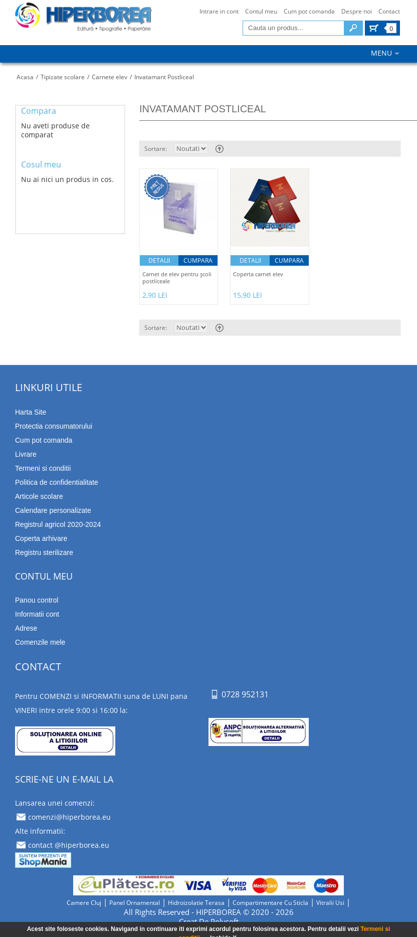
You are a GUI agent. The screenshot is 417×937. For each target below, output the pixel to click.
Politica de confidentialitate (56, 482)
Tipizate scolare (63, 77)
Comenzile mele (40, 642)
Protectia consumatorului (53, 426)
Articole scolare (39, 496)
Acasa (25, 77)
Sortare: (155, 148)
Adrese (26, 628)
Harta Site (30, 412)
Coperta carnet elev (258, 274)
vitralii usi (330, 902)
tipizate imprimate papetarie (83, 21)
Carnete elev (109, 77)
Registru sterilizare (44, 552)
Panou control (36, 600)
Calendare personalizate (53, 510)
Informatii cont (37, 614)
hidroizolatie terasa (196, 902)
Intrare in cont (219, 11)
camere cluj (84, 902)
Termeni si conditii (43, 468)
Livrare (26, 454)
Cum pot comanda (309, 11)
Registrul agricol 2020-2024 (58, 524)
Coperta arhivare (41, 538)
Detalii (159, 260)
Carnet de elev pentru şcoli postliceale (177, 278)
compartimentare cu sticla (270, 902)
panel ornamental (134, 902)
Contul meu (261, 11)
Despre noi (356, 11)
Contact (389, 11)
